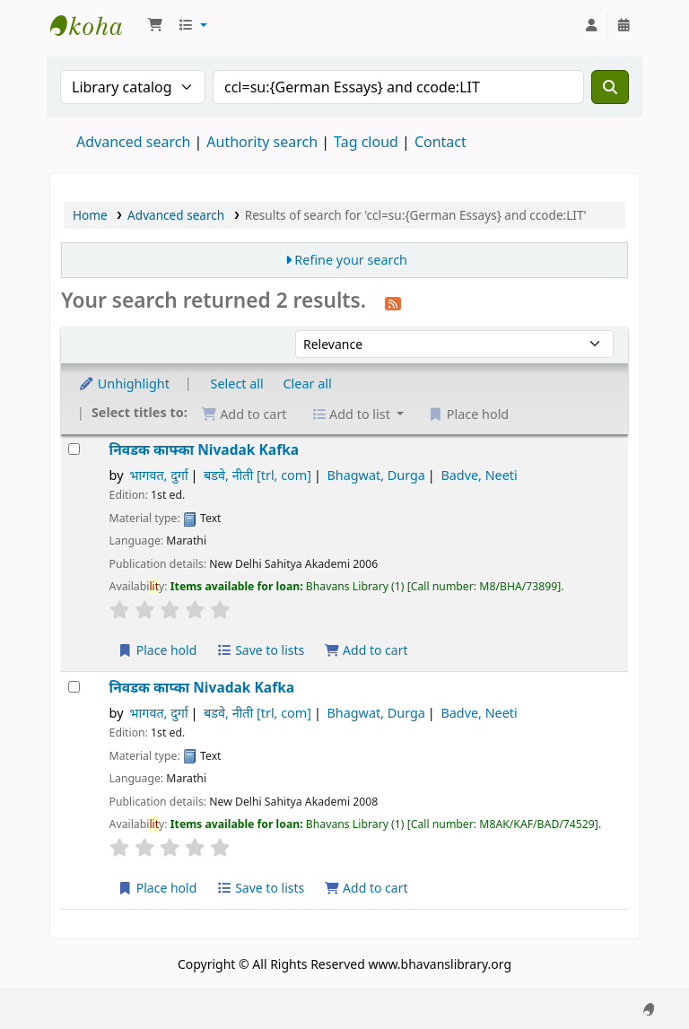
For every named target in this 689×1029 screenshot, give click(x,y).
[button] (155, 25)
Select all (237, 383)
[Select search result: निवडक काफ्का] (74, 449)
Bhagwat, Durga (375, 475)
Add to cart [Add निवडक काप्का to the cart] (366, 887)
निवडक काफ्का (204, 449)
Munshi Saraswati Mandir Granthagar (95, 25)
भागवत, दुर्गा (158, 475)
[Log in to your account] (591, 25)
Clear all (307, 383)
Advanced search (133, 142)
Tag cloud (366, 142)
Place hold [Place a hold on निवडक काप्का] (157, 887)
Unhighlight (124, 383)
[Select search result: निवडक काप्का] (74, 687)
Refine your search (350, 259)
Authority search (262, 142)
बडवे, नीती (257, 475)
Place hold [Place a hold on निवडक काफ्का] (157, 649)
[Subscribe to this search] (392, 302)
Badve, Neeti (478, 475)
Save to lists (260, 649)
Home (90, 214)
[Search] (610, 87)
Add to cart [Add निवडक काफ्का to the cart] (366, 649)
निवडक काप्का (202, 687)
